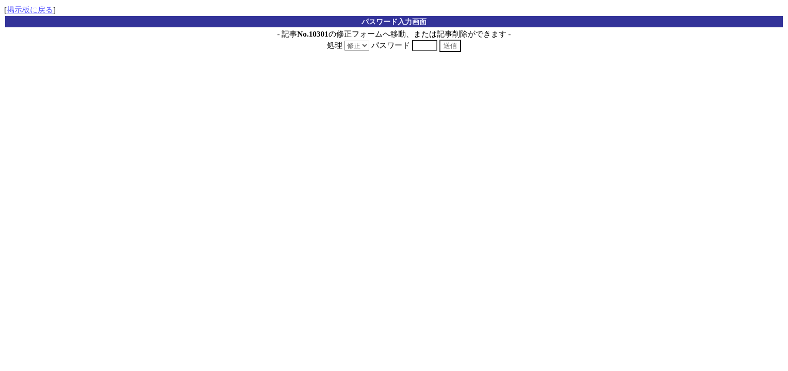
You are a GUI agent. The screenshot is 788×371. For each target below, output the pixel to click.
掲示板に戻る (30, 9)
